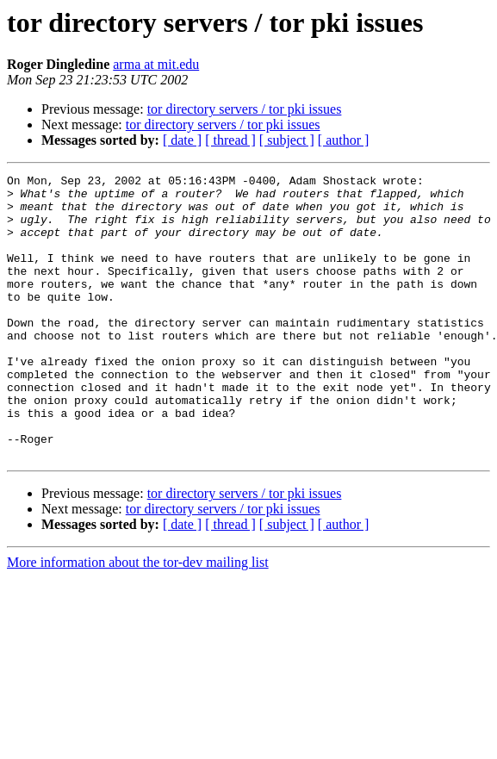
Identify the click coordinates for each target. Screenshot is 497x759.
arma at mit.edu (156, 64)
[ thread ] (230, 140)
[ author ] (344, 140)
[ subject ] (286, 140)
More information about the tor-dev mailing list (138, 619)
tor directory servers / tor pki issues (244, 109)
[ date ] (182, 140)
